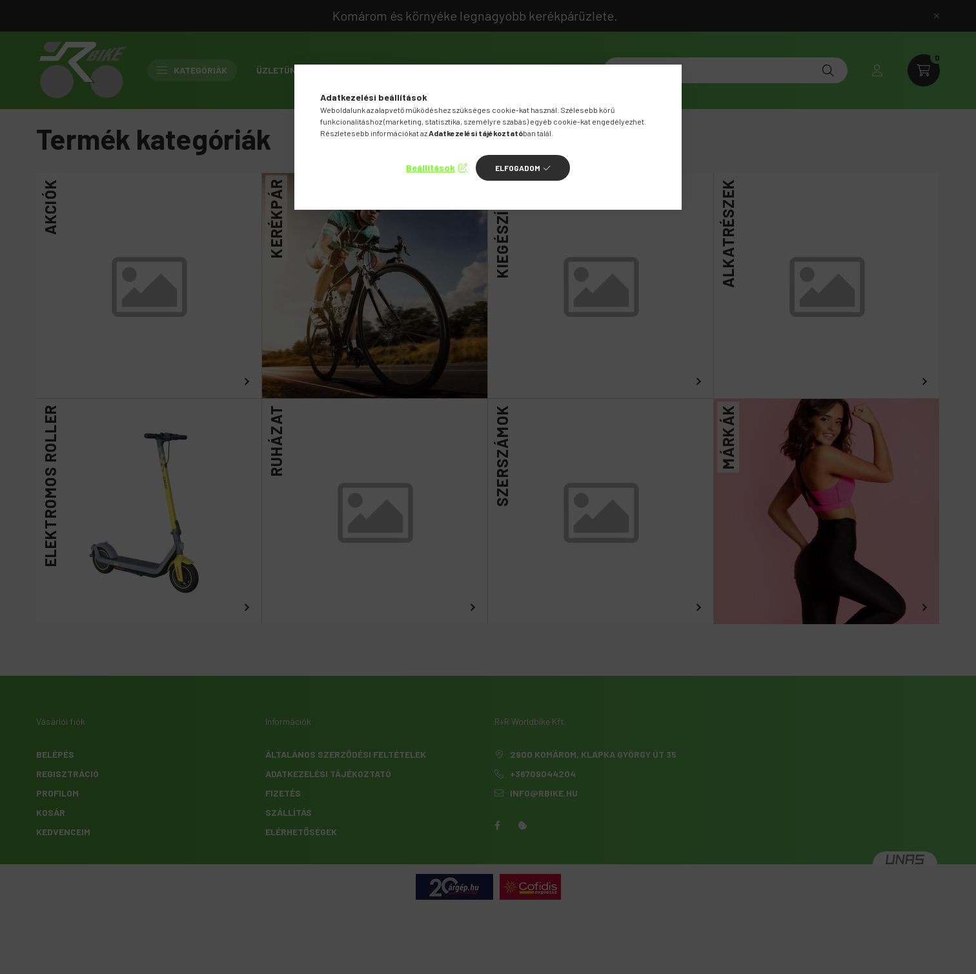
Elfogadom (517, 167)
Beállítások (430, 167)
